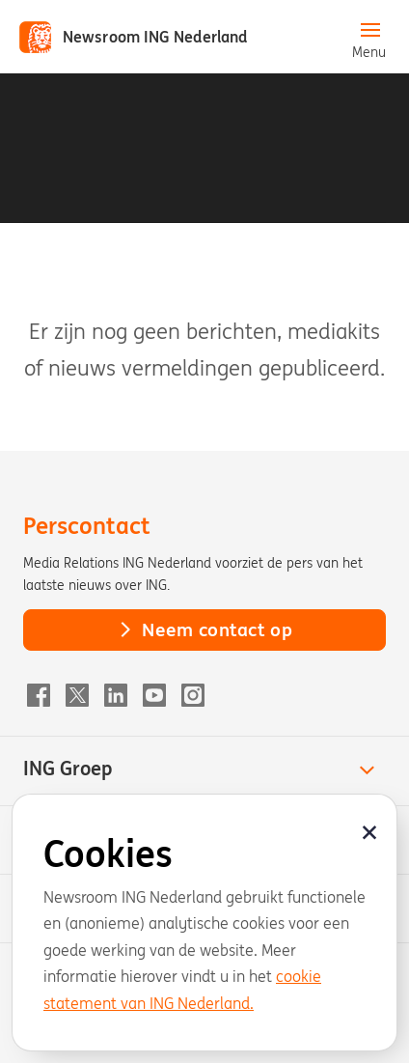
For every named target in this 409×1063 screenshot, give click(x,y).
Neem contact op (204, 629)
